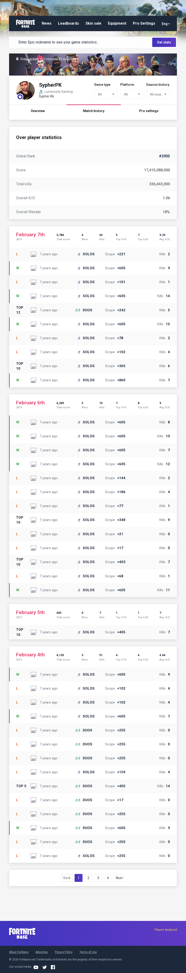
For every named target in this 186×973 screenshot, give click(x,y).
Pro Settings (144, 23)
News (47, 23)
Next (119, 878)
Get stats (164, 42)
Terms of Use (88, 952)
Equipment (117, 23)
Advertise (41, 952)
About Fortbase (18, 952)
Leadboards (68, 23)
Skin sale (93, 23)
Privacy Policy (63, 952)
